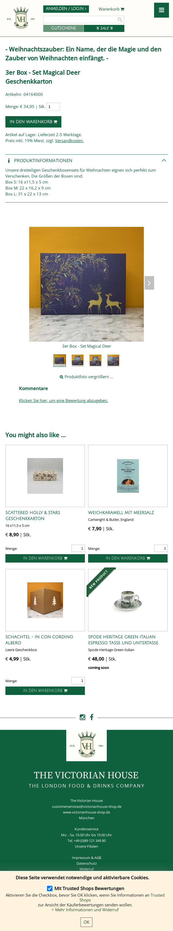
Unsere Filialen (86, 846)
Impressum (81, 857)
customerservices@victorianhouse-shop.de (86, 806)
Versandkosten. (69, 140)
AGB (97, 857)
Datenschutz (86, 863)
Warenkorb (111, 9)
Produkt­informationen (38, 160)
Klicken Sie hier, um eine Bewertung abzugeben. (63, 400)
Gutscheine (63, 28)
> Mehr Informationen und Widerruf (85, 909)
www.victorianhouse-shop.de (86, 812)
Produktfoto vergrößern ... (86, 376)
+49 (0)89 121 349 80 (90, 840)
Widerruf (86, 869)
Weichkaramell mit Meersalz (121, 513)
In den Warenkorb (33, 122)
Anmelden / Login (66, 9)
